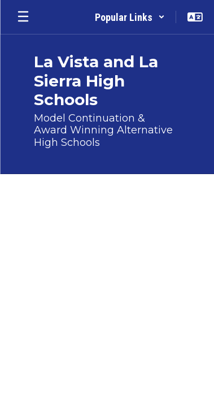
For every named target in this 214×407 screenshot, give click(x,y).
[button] (130, 17)
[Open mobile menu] (23, 17)
